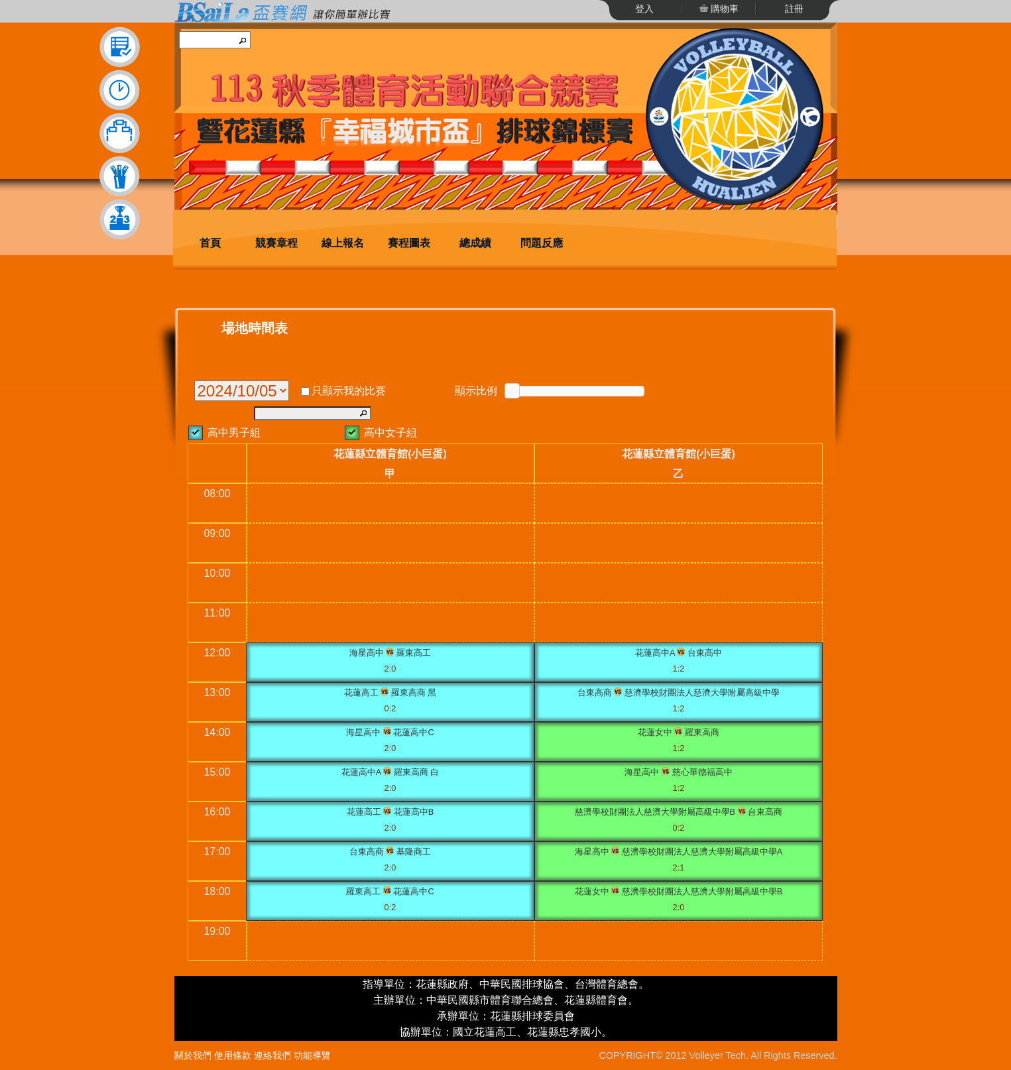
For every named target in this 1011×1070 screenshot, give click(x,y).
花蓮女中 (655, 732)
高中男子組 (234, 432)
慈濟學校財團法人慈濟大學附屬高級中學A (702, 852)
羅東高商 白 (417, 772)
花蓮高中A (655, 653)
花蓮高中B (414, 812)
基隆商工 (413, 852)
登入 (644, 8)
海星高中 (366, 653)
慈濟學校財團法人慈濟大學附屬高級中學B (655, 812)
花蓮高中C (413, 732)
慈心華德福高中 (702, 772)
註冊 (794, 8)
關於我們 (192, 1055)
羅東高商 (702, 732)
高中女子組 (390, 432)
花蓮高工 (361, 692)
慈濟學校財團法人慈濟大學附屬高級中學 (702, 692)
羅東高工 (413, 653)
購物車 (724, 8)
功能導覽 (312, 1055)
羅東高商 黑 (414, 692)
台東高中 (704, 653)
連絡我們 (272, 1055)
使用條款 (232, 1055)
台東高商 (594, 692)
